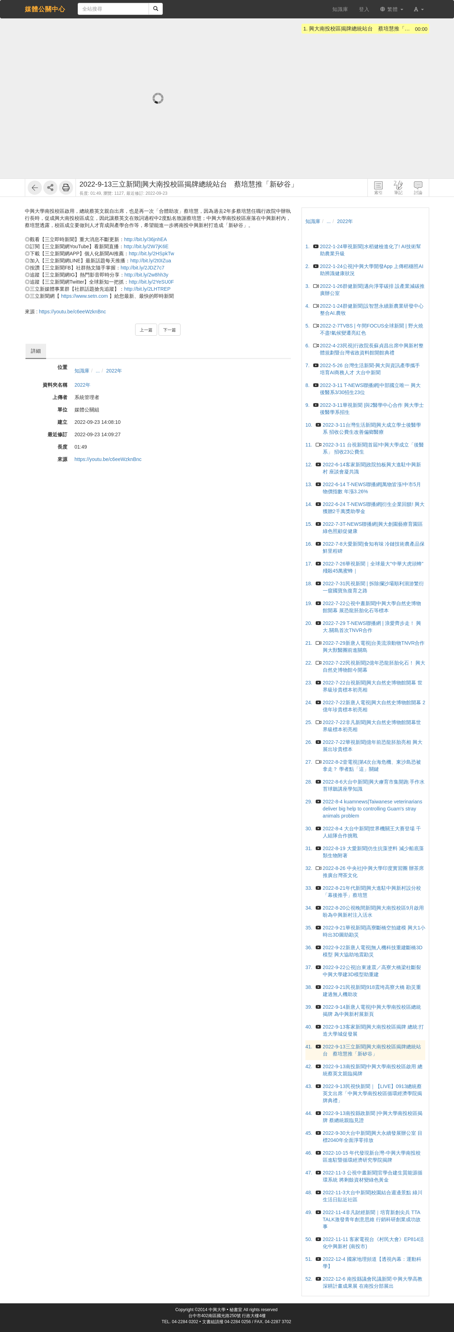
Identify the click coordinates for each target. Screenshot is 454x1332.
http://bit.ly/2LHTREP (147, 289)
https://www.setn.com (84, 296)
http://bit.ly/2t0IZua (150, 260)
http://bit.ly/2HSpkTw (151, 253)
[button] (419, 9)
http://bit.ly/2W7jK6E (146, 246)
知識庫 (81, 371)
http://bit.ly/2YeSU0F (151, 282)
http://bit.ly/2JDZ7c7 (143, 268)
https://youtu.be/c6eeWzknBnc (72, 311)
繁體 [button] (391, 9)
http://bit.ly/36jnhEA (145, 239)
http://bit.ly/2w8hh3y (146, 275)
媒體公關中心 (45, 9)
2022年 (114, 371)
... (98, 371)
